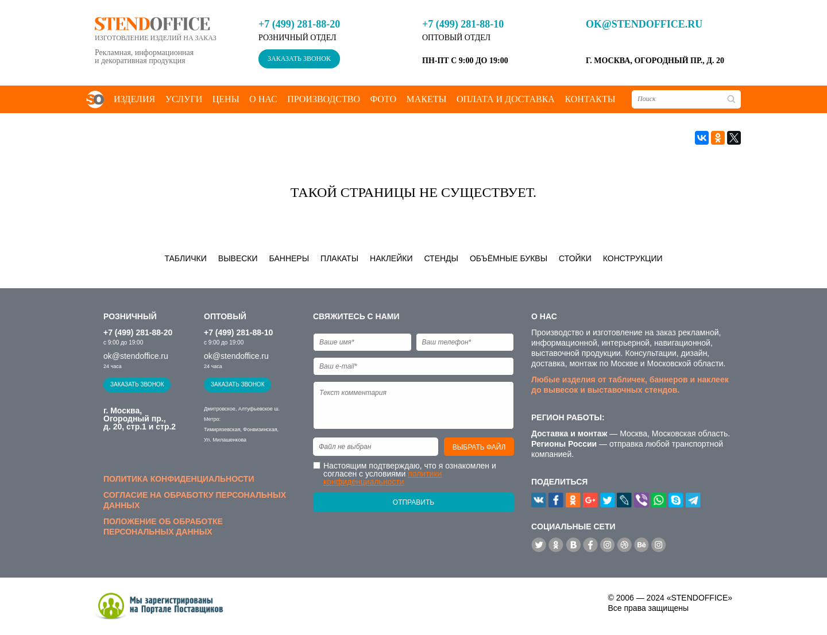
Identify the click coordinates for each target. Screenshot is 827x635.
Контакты (590, 99)
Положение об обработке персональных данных (163, 526)
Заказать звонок (299, 59)
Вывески (238, 258)
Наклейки (391, 258)
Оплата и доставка (506, 99)
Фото (383, 99)
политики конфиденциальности (382, 477)
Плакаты (339, 258)
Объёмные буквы (508, 258)
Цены (225, 99)
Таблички (185, 258)
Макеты (426, 99)
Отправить (413, 502)
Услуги (184, 99)
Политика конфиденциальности (178, 478)
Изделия (134, 99)
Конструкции (633, 258)
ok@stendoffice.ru (644, 24)
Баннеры (289, 258)
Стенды (441, 258)
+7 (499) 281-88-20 (299, 24)
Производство (323, 99)
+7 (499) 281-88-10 (463, 24)
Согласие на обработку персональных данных (194, 500)
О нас (263, 99)
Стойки (575, 258)
